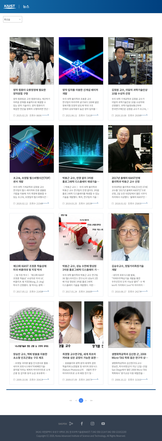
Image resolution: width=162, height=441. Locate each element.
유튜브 (103, 424)
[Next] (86, 400)
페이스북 (82, 424)
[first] (70, 400)
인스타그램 (92, 424)
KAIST (10, 7)
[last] (91, 400)
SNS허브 (62, 423)
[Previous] (76, 400)
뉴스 (26, 6)
